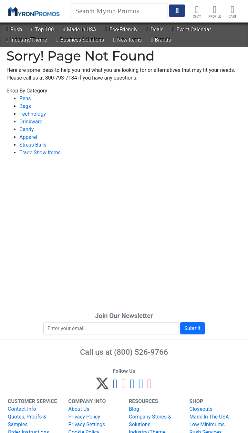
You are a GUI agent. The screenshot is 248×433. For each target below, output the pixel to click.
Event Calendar (192, 29)
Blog (134, 409)
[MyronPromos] (33, 11)
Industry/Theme (26, 40)
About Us (78, 409)
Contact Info (22, 409)
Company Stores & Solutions (150, 421)
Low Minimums (207, 424)
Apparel (28, 137)
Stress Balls (32, 145)
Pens (25, 98)
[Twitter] (102, 386)
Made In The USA (209, 417)
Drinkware (30, 122)
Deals (155, 29)
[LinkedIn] (141, 386)
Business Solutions (80, 40)
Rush (14, 29)
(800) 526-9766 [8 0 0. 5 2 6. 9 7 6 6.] (141, 352)
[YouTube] (149, 386)
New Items (127, 40)
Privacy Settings (86, 424)
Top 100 (42, 29)
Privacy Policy (84, 417)
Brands (161, 40)
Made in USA (79, 29)
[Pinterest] (123, 386)
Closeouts (201, 409)
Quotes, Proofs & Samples (27, 421)
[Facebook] (115, 386)
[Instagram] (132, 386)
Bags (25, 106)
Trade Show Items (40, 152)
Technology (32, 114)
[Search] (119, 11)
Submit (192, 328)
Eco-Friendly (121, 29)
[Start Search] (177, 11)
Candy (26, 129)
